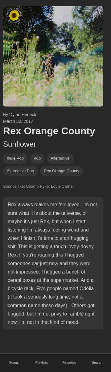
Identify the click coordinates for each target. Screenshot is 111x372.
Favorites (69, 362)
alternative (60, 158)
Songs (13, 362)
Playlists (41, 362)
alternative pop (20, 171)
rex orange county (61, 171)
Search (97, 362)
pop (37, 158)
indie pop (15, 158)
